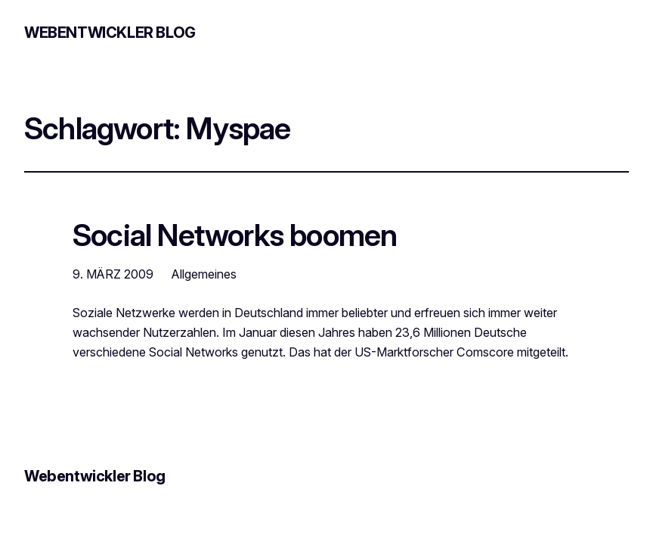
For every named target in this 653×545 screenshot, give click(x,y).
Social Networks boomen (235, 235)
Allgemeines (204, 274)
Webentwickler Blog (110, 32)
